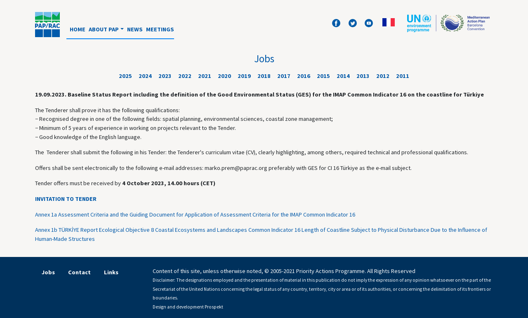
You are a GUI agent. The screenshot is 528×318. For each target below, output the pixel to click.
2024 (145, 76)
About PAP (104, 29)
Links (111, 272)
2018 (264, 76)
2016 (303, 76)
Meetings (160, 29)
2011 (402, 76)
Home (77, 29)
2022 (184, 76)
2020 (224, 76)
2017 (283, 76)
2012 (382, 76)
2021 (204, 76)
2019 (244, 76)
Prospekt (214, 307)
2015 (323, 76)
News (135, 29)
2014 (343, 76)
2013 (363, 76)
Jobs (48, 272)
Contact (79, 272)
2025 (125, 76)
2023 (165, 76)
